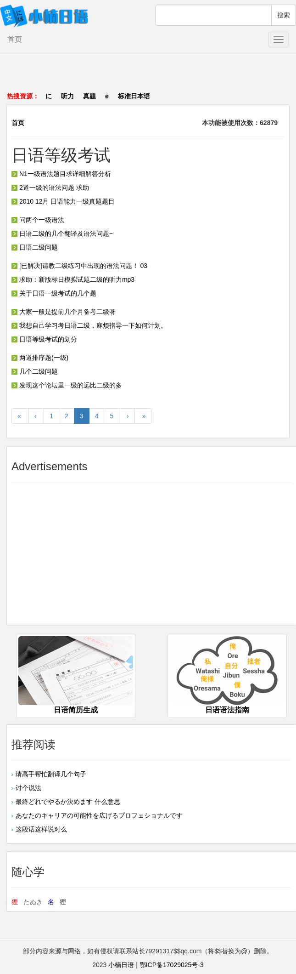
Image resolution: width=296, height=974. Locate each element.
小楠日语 (121, 964)
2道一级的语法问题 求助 (50, 187)
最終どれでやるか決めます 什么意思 (68, 801)
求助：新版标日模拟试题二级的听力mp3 (72, 279)
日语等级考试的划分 (44, 339)
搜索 (283, 15)
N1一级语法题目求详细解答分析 (61, 173)
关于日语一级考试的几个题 (53, 293)
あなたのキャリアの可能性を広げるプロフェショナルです (99, 815)
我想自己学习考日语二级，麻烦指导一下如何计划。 (89, 325)
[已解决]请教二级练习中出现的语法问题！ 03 (79, 265)
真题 (89, 96)
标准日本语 (134, 96)
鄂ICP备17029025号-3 (172, 964)
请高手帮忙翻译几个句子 (51, 774)
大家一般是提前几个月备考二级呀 (63, 311)
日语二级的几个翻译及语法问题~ (62, 233)
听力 (67, 96)
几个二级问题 (34, 371)
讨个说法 (28, 788)
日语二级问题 (34, 247)
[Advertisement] (148, 77)
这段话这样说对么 (41, 829)
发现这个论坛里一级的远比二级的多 (66, 385)
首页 (14, 39)
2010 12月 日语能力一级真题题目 (63, 201)
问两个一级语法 (37, 219)
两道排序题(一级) (39, 357)
